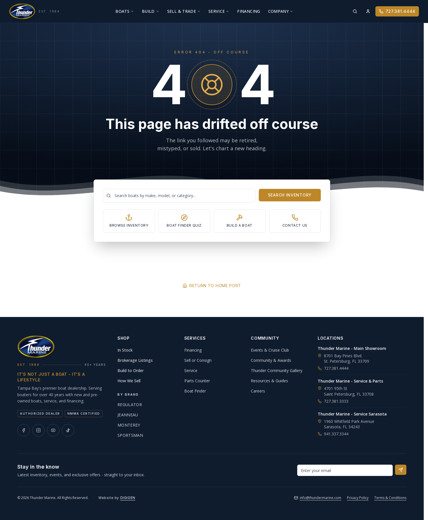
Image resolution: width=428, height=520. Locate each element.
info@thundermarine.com (317, 497)
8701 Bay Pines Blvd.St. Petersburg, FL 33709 (346, 358)
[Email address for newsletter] (345, 470)
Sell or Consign (198, 360)
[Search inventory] (355, 11)
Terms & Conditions (390, 497)
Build (150, 11)
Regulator (129, 404)
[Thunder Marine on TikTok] (68, 430)
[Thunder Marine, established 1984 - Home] (34, 11)
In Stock (125, 350)
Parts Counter (197, 380)
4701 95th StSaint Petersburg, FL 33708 (349, 391)
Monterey (128, 425)
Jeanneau (127, 414)
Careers (258, 391)
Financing (248, 11)
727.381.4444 (397, 11)
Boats (124, 11)
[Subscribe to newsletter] (400, 470)
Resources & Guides (269, 380)
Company (280, 11)
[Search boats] (179, 195)
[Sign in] (368, 11)
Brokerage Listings (135, 360)
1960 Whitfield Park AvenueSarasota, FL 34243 (349, 424)
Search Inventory (290, 195)
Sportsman (130, 435)
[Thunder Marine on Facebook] (23, 430)
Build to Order (130, 370)
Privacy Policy (358, 497)
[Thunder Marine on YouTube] (53, 430)
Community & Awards (271, 360)
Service (218, 11)
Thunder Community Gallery (276, 370)
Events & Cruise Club (270, 350)
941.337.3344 (333, 434)
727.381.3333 (333, 401)
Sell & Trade (183, 11)
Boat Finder (195, 391)
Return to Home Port (212, 285)
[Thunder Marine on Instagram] (38, 430)
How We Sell (128, 380)
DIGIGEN (127, 498)
